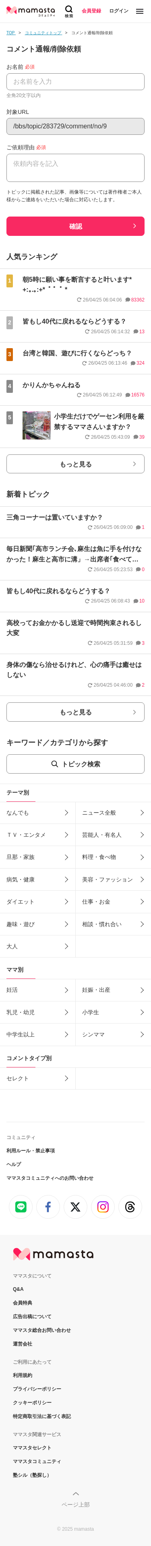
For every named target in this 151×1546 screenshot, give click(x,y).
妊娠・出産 (96, 990)
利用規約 (22, 1375)
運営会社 (22, 1344)
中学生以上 (20, 1034)
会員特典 (22, 1302)
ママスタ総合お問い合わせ (42, 1330)
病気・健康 (20, 879)
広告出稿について (32, 1316)
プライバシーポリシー (37, 1389)
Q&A (18, 1289)
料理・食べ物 (99, 857)
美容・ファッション (107, 879)
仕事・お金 (96, 901)
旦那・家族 (20, 857)
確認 (75, 226)
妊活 (12, 990)
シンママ (93, 1034)
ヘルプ (13, 1164)
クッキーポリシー (32, 1402)
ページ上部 (76, 1504)
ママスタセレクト (32, 1447)
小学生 (90, 1012)
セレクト (17, 1078)
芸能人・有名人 (102, 835)
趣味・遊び (20, 924)
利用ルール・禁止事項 (30, 1150)
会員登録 (91, 11)
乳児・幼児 (20, 1012)
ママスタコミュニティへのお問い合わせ (49, 1178)
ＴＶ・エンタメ (26, 835)
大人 (12, 946)
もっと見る (76, 464)
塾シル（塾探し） (32, 1475)
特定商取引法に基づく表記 (42, 1416)
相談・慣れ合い (102, 924)
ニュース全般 (99, 812)
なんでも (17, 812)
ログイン (118, 11)
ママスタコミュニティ (37, 1461)
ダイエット (20, 901)
